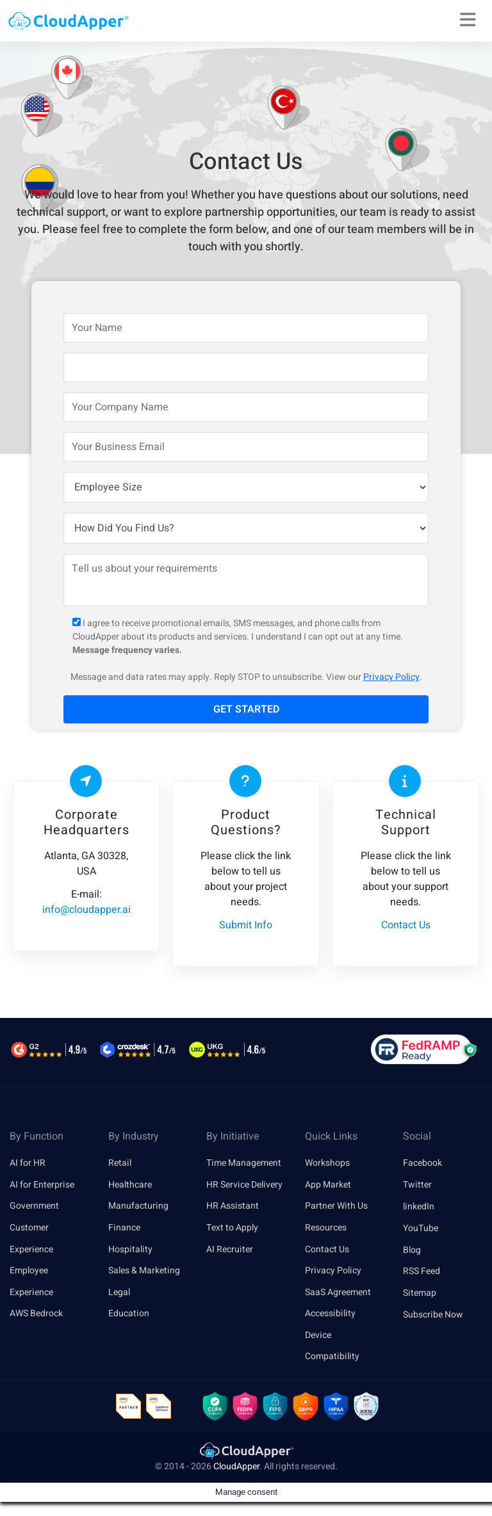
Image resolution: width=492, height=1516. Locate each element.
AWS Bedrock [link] (36, 1314)
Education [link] (128, 1314)
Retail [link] (119, 1163)
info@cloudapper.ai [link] (86, 909)
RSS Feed (421, 1271)
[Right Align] (468, 20)
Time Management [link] (243, 1163)
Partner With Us (336, 1206)
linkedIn (418, 1206)
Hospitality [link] (130, 1250)
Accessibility (330, 1314)
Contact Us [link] (405, 925)
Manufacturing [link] (138, 1206)
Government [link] (34, 1206)
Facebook (422, 1163)
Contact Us (327, 1250)
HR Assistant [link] (232, 1206)
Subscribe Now (433, 1314)
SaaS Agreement (338, 1293)
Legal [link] (119, 1293)
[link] (246, 1453)
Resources (326, 1228)
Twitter (417, 1184)
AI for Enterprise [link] (42, 1184)
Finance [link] (124, 1228)
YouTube (420, 1228)
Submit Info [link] (245, 925)
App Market (328, 1184)
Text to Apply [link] (232, 1228)
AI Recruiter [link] (229, 1250)
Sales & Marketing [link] (144, 1271)
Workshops (327, 1163)
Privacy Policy (391, 677)
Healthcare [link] (130, 1184)
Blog (412, 1250)
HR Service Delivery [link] (244, 1184)
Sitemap (419, 1293)
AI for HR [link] (27, 1163)
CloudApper (236, 1469)
